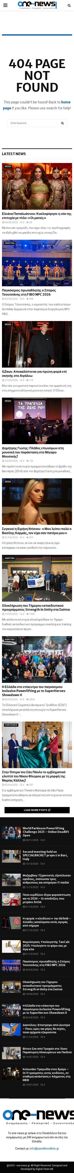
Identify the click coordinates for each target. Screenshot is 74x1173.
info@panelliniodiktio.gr (44, 1148)
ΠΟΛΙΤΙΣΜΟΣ (11, 725)
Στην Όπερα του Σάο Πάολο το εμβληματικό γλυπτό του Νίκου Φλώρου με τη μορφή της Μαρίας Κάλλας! (34, 776)
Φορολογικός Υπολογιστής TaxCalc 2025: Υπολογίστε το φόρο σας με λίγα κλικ (46, 945)
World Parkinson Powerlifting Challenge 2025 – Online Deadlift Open (46, 832)
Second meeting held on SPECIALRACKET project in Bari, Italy (45, 855)
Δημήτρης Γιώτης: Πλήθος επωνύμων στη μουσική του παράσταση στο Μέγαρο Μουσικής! (33, 452)
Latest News (14, 154)
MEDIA (8, 166)
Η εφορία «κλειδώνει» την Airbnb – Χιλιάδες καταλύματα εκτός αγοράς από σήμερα (47, 922)
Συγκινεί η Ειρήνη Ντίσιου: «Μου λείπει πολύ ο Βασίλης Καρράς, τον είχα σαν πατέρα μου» (36, 531)
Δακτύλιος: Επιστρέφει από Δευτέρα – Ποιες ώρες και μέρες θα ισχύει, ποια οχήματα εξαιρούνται (46, 1028)
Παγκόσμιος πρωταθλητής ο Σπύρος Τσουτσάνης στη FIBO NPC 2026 (29, 292)
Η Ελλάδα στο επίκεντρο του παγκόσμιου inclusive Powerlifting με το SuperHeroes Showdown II (33, 691)
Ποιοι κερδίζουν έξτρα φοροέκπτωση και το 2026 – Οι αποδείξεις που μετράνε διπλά (46, 898)
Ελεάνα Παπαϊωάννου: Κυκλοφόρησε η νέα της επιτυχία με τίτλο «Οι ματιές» (36, 216)
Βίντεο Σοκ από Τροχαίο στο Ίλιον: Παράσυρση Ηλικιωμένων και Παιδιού (47, 1050)
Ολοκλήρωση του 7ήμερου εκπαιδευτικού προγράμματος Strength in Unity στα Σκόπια (36, 608)
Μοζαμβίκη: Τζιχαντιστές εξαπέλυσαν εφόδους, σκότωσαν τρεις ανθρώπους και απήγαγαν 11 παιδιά (47, 879)
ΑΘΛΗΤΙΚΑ (9, 243)
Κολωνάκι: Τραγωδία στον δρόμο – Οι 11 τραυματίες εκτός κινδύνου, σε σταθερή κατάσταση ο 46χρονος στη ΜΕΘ (46, 1074)
